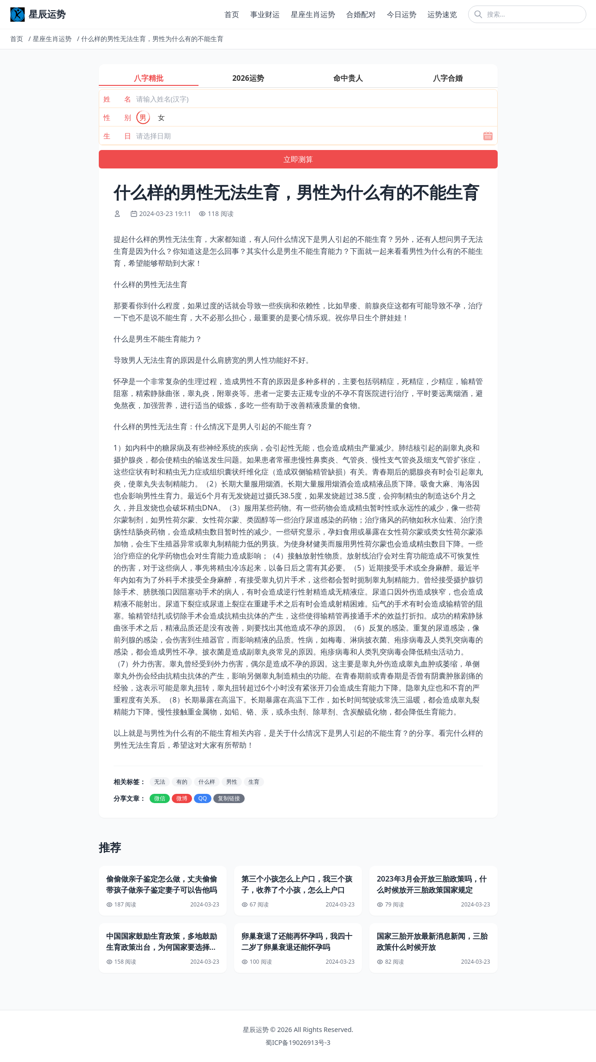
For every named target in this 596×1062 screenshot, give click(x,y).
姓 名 (117, 98)
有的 (181, 782)
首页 (231, 14)
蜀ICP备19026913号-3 (298, 1042)
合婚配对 (361, 14)
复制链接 (229, 798)
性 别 (117, 117)
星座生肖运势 (313, 14)
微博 (181, 798)
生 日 (117, 135)
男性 (231, 782)
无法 (159, 782)
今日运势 (401, 14)
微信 (159, 798)
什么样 (207, 782)
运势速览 (442, 14)
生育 (253, 782)
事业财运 (265, 14)
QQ (203, 798)
